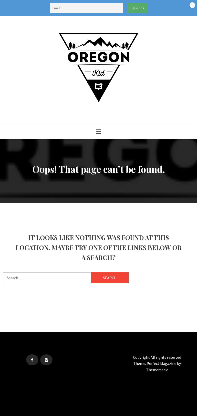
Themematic (157, 369)
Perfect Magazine (162, 363)
